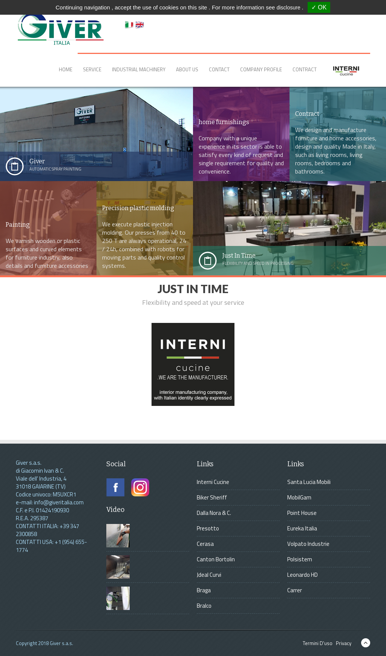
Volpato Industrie (308, 543)
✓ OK (319, 7)
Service (92, 69)
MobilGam (299, 497)
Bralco (204, 605)
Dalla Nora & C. (214, 513)
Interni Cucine (213, 482)
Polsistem (299, 559)
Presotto (208, 528)
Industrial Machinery (138, 69)
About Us (187, 69)
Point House (302, 513)
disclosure (289, 8)
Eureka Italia (302, 528)
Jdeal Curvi (209, 574)
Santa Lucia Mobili (309, 482)
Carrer (294, 590)
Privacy (342, 643)
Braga (204, 590)
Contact (219, 69)
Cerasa (205, 543)
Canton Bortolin (216, 559)
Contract (305, 69)
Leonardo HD (302, 574)
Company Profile (261, 69)
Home (65, 69)
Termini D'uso (316, 643)
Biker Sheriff (212, 497)
